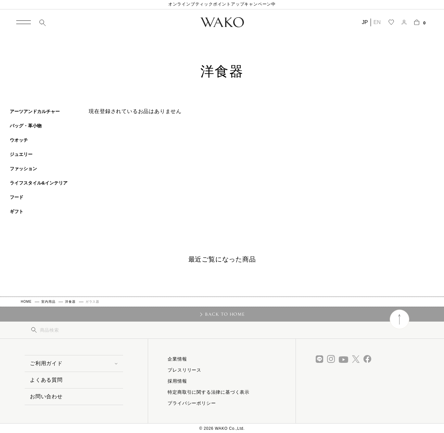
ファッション (23, 168)
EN (377, 22)
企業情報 (177, 359)
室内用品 (48, 301)
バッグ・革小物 (26, 125)
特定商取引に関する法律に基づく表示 (208, 392)
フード (16, 197)
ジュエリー (21, 154)
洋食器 (70, 301)
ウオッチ (19, 140)
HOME (26, 301)
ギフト (16, 211)
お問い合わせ (46, 396)
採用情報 (177, 381)
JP (365, 22)
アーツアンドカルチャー (35, 111)
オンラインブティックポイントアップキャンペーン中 (222, 4)
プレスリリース (184, 370)
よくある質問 (46, 380)
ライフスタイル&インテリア (39, 182)
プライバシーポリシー (192, 403)
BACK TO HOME (225, 314)
